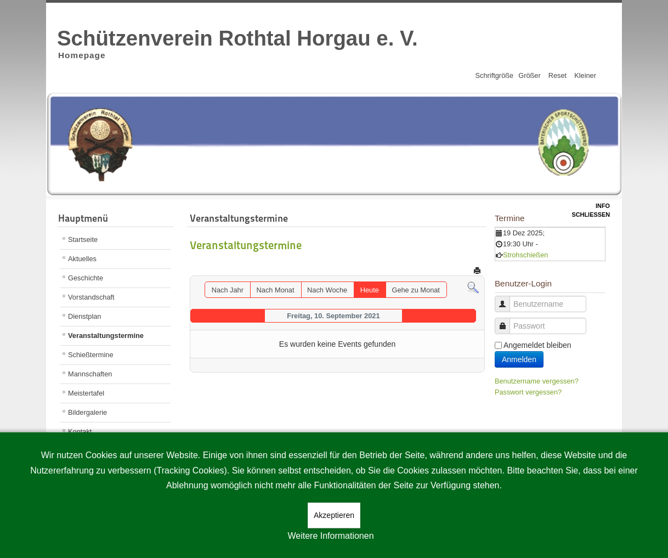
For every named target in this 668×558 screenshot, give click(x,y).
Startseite (83, 239)
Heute (369, 290)
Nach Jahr (228, 290)
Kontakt (80, 431)
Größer (529, 75)
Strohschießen (525, 255)
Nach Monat (276, 290)
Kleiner (585, 75)
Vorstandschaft (91, 297)
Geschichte (85, 278)
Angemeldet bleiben (537, 345)
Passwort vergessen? (528, 392)
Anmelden (519, 359)
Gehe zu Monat (416, 290)
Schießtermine (91, 355)
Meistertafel (86, 393)
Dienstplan (84, 316)
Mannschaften (90, 374)
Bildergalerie (87, 412)
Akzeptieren (334, 515)
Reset (557, 75)
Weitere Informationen (330, 535)
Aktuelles (82, 259)
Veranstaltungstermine (106, 335)
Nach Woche (327, 290)
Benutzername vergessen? (537, 381)
